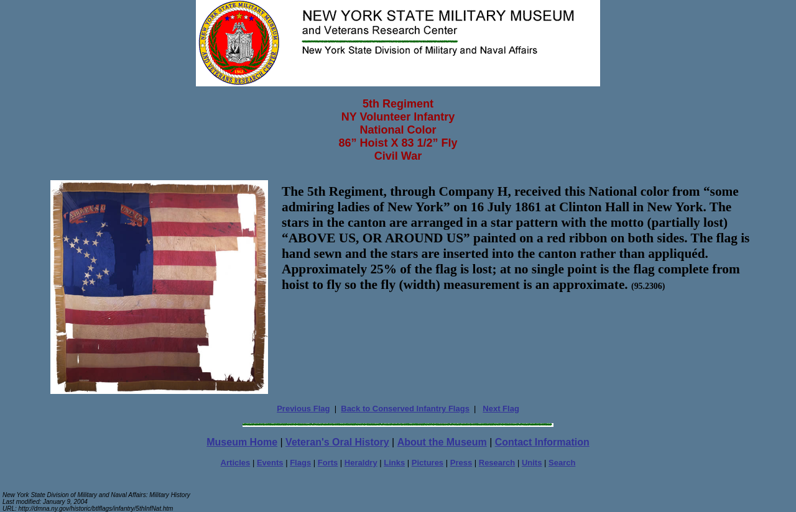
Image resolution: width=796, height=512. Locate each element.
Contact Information (542, 442)
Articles (236, 462)
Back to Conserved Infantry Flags (405, 408)
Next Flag (501, 408)
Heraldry (361, 462)
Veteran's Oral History (337, 442)
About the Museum (442, 442)
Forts (328, 462)
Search (561, 462)
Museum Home (241, 442)
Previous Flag (303, 408)
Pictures (427, 462)
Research (497, 462)
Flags (300, 462)
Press (461, 462)
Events (270, 462)
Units (532, 462)
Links (394, 462)
